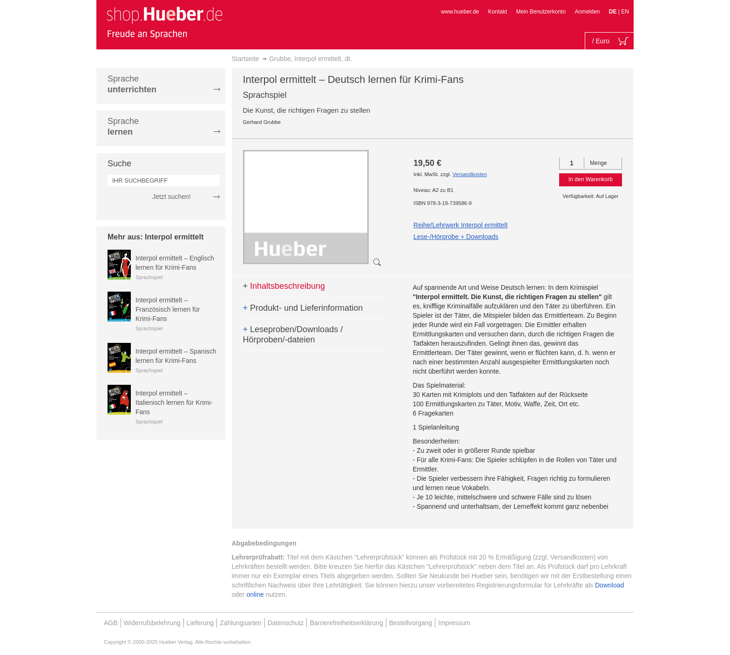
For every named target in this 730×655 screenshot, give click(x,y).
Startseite (245, 58)
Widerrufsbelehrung (152, 623)
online (255, 594)
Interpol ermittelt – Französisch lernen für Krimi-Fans (167, 309)
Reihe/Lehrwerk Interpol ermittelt (460, 225)
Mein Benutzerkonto (541, 11)
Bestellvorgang (411, 623)
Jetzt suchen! (171, 196)
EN (625, 11)
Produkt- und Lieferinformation (303, 308)
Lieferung (200, 623)
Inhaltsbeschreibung (284, 286)
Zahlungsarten (241, 623)
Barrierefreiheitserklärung (346, 623)
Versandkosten (470, 174)
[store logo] (164, 22)
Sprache (132, 84)
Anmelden (587, 11)
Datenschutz (286, 623)
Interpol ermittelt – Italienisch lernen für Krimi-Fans (174, 402)
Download (609, 585)
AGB (111, 623)
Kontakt (497, 11)
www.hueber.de (460, 11)
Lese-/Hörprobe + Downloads (456, 236)
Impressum (454, 623)
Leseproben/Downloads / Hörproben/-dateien (293, 334)
